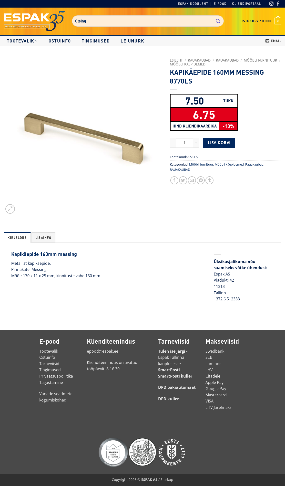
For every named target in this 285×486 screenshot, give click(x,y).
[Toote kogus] (184, 143)
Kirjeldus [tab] (17, 238)
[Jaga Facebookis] (174, 180)
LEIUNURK (132, 40)
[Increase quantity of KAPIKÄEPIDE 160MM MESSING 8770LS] (196, 143)
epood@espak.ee (102, 351)
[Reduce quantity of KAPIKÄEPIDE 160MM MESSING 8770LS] (173, 143)
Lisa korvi (219, 142)
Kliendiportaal (246, 4)
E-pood (220, 4)
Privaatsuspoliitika (56, 376)
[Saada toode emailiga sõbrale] (192, 180)
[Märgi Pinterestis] (201, 180)
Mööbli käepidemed (187, 64)
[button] (261, 21)
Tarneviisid (49, 363)
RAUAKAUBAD (199, 60)
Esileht (176, 60)
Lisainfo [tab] (43, 238)
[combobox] (148, 21)
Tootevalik (22, 40)
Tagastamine (51, 382)
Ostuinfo (60, 40)
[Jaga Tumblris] (209, 180)
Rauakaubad (227, 60)
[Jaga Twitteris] (183, 180)
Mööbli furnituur (260, 60)
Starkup (167, 479)
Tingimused (96, 40)
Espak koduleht (193, 4)
